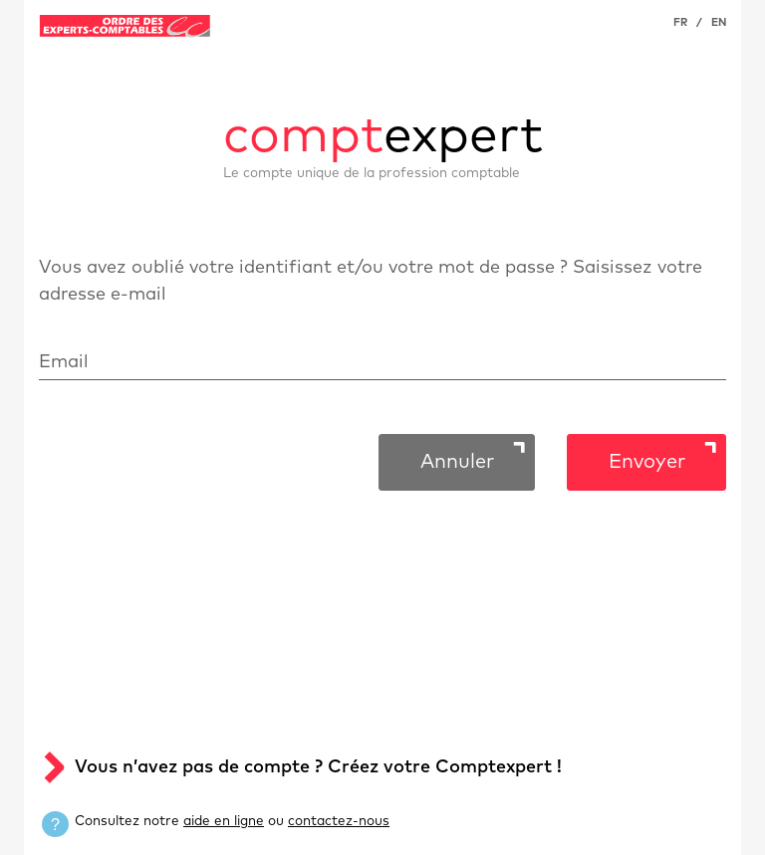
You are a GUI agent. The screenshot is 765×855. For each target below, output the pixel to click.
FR (680, 22)
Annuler (457, 462)
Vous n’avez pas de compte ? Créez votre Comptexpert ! (318, 767)
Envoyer (647, 462)
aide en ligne (223, 821)
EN (718, 22)
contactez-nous (338, 821)
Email (64, 362)
